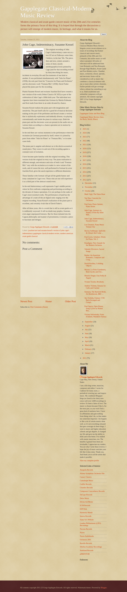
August (88, 326)
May (87, 337)
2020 (85, 149)
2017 (85, 160)
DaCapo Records (86, 495)
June (87, 334)
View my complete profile (89, 461)
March (87, 345)
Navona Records (86, 529)
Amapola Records (86, 470)
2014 (85, 172)
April (87, 341)
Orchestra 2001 (85, 540)
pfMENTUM (84, 554)
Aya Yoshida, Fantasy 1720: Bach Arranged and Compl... (94, 300)
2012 (85, 180)
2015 (85, 168)
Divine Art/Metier (86, 502)
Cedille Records (86, 484)
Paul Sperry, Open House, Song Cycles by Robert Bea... (93, 308)
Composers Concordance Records (92, 491)
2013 (85, 176)
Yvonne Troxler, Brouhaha (94, 282)
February (88, 349)
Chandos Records (86, 488)
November (89, 187)
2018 (85, 156)
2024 (85, 133)
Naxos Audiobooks (87, 536)
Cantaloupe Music (86, 481)
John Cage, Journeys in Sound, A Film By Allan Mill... (93, 212)
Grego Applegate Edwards (92, 377)
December (89, 183)
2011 (85, 358)
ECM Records (85, 505)
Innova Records (85, 516)
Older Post (70, 301)
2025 (85, 129)
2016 (85, 164)
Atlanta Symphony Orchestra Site (92, 473)
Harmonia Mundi (86, 513)
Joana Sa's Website (87, 520)
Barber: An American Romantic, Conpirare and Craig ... (94, 257)
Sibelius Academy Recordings (91, 547)
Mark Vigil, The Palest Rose (94, 194)
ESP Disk (83, 509)
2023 (85, 137)
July (86, 330)
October (88, 191)
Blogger (104, 588)
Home (49, 301)
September (89, 322)
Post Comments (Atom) (39, 307)
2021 (85, 145)
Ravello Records (86, 543)
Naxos (82, 533)
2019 (85, 152)
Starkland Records (86, 550)
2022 (85, 141)
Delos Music (84, 498)
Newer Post (26, 301)
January (88, 353)
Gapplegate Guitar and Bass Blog (92, 113)
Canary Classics (86, 477)
